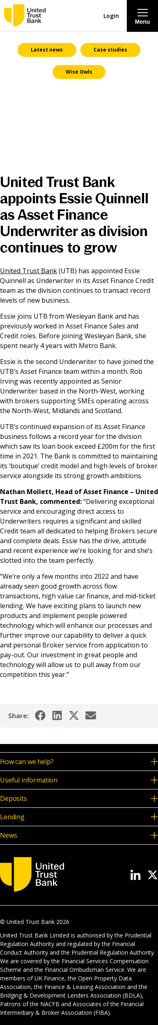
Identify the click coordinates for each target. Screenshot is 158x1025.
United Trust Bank (28, 270)
